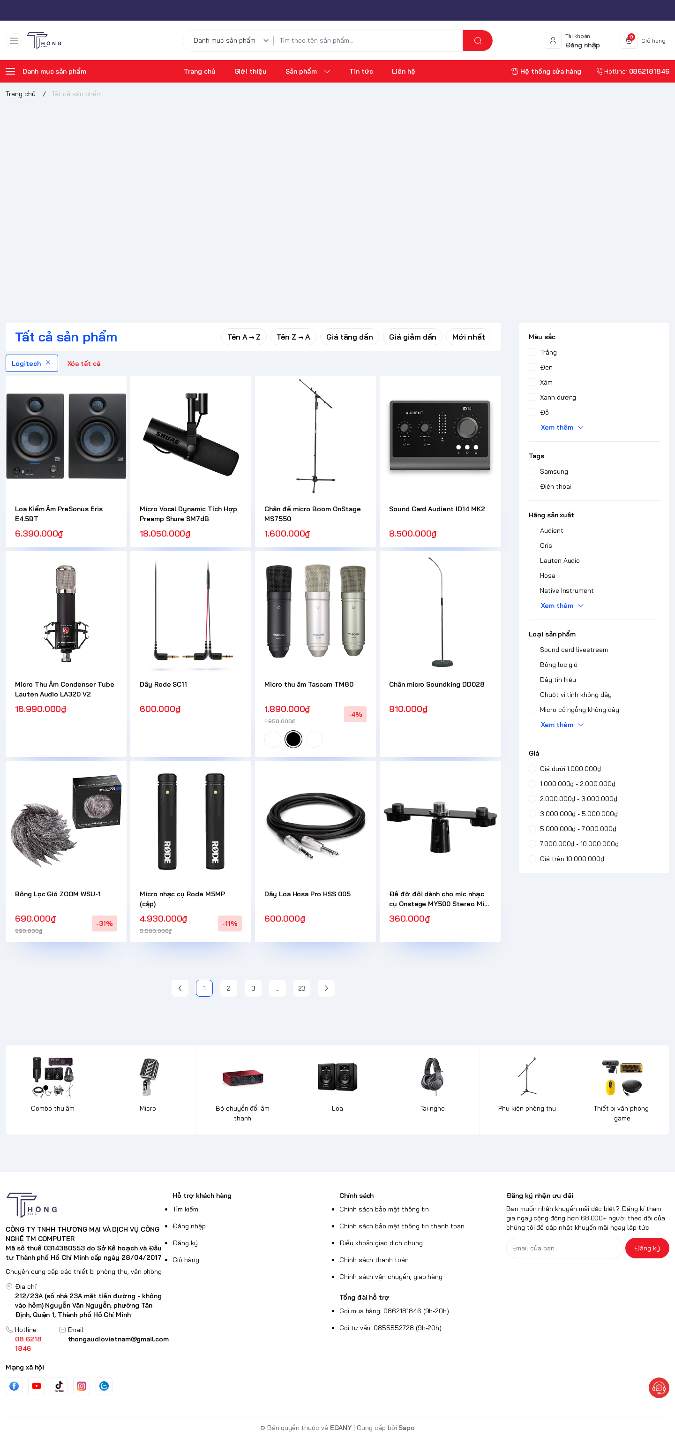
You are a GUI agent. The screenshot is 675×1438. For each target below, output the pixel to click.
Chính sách (356, 1195)
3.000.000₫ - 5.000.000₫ (573, 814)
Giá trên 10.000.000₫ (566, 859)
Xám (541, 382)
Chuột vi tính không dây (570, 694)
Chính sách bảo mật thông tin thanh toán (402, 1226)
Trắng (543, 352)
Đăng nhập (189, 1226)
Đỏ (539, 412)
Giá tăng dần (349, 336)
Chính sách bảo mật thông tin (384, 1209)
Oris (540, 545)
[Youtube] (36, 1386)
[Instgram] (81, 1386)
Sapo (406, 1427)
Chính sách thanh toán (374, 1260)
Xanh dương (552, 397)
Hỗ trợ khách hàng (202, 1195)
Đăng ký (185, 1243)
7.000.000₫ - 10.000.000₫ (574, 844)
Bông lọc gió (553, 664)
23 (302, 988)
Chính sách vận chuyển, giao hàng (390, 1276)
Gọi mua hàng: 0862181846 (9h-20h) (394, 1311)
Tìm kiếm (185, 1209)
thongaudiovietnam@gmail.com (118, 1339)
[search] (478, 41)
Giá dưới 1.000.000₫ (565, 768)
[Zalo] (104, 1386)
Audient (546, 530)
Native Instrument (561, 590)
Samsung (548, 471)
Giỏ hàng (185, 1260)
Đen (541, 367)
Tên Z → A (293, 336)
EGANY (341, 1427)
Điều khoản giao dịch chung (381, 1243)
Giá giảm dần (412, 336)
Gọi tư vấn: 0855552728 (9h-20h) (390, 1328)
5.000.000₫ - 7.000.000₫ (572, 829)
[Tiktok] (59, 1386)
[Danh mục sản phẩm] (233, 41)
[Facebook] (14, 1386)
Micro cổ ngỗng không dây (574, 709)
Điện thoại (550, 486)
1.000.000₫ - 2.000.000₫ (572, 784)
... (278, 988)
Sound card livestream (568, 649)
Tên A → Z (244, 336)
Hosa (542, 575)
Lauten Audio (554, 560)
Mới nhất (468, 336)
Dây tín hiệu (552, 679)
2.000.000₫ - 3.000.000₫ (573, 799)
